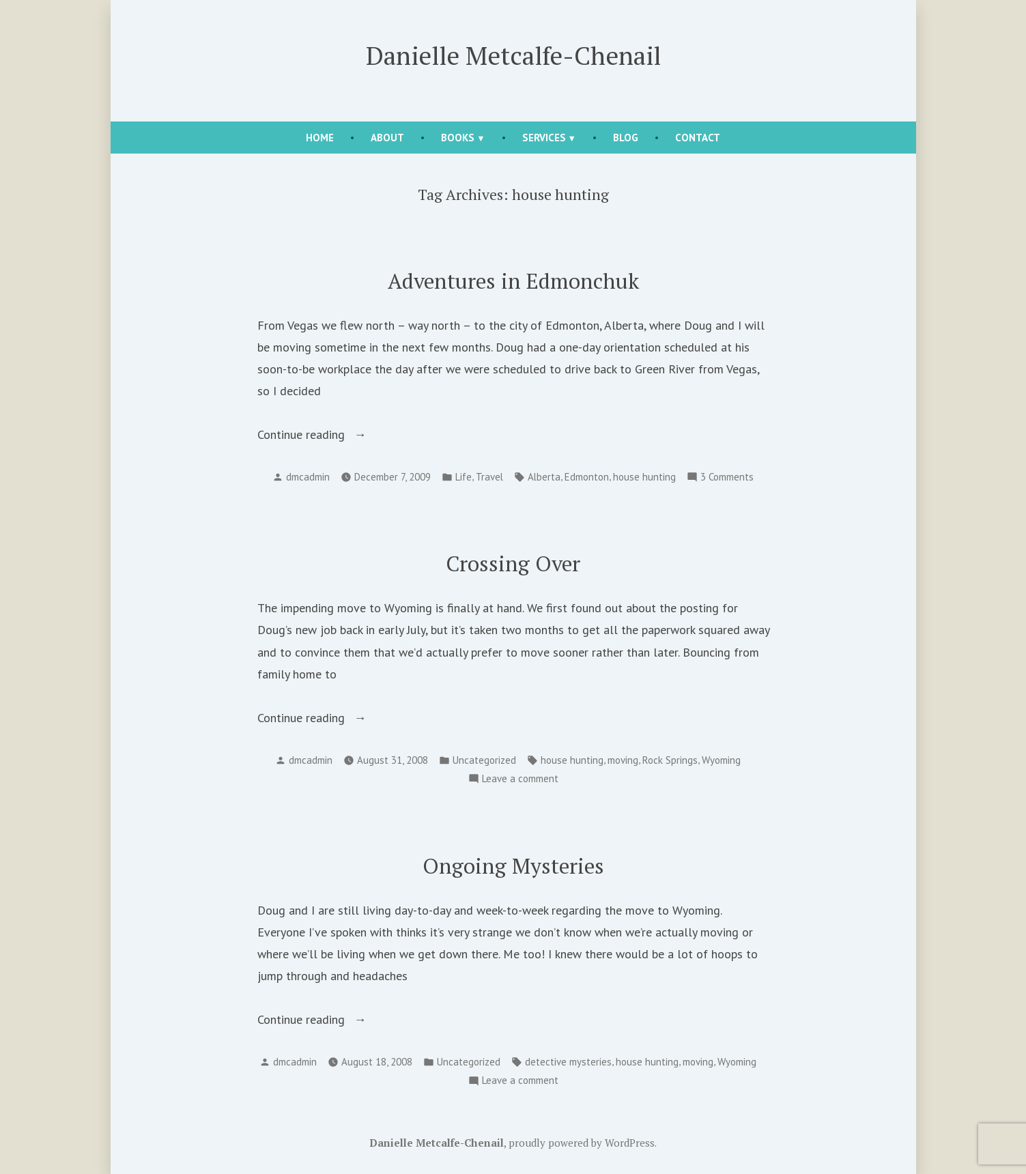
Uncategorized (484, 760)
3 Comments (727, 477)
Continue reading (334, 435)
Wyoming (721, 760)
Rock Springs (670, 760)
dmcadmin (308, 476)
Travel (489, 476)
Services (544, 137)
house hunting (644, 476)
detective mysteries (568, 1061)
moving (623, 760)
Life (463, 476)
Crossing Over (513, 563)
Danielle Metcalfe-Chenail (513, 55)
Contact (697, 137)
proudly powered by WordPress (582, 1142)
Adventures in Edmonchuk (513, 281)
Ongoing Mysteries (513, 866)
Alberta (544, 476)
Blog (625, 137)
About (387, 137)
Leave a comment (520, 779)
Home (320, 137)
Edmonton (587, 476)
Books (457, 137)
